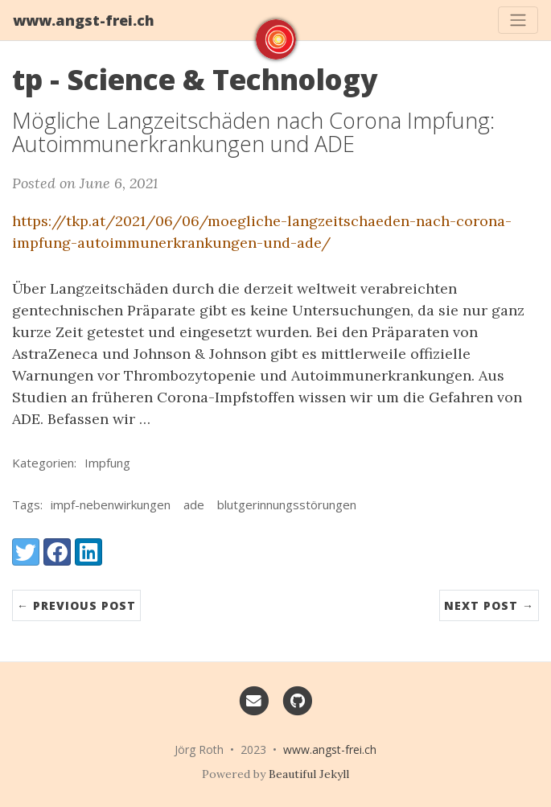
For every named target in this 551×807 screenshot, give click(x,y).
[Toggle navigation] (518, 20)
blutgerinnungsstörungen (286, 504)
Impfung (107, 463)
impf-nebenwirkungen (111, 504)
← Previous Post (76, 605)
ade (193, 504)
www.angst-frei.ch (83, 20)
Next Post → (489, 605)
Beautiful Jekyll (309, 774)
